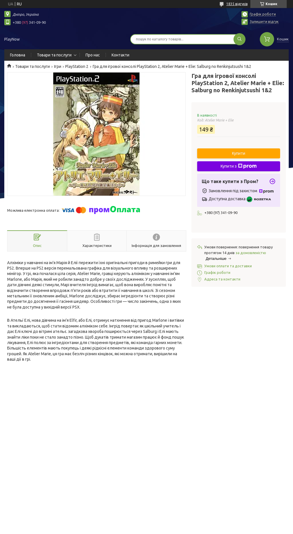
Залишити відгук (264, 21)
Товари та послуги (54, 55)
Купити (238, 153)
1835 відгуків (237, 4)
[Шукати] (239, 39)
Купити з (239, 166)
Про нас (93, 55)
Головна (17, 55)
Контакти (120, 55)
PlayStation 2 (76, 66)
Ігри (57, 66)
